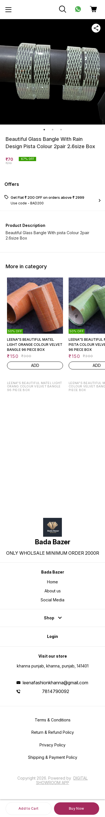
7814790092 (55, 691)
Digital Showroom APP (62, 780)
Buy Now (76, 808)
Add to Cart (28, 808)
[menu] (8, 9)
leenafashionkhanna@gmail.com (55, 682)
